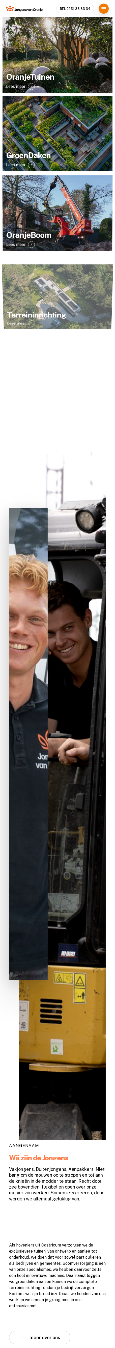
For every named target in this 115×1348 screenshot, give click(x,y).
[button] (104, 8)
